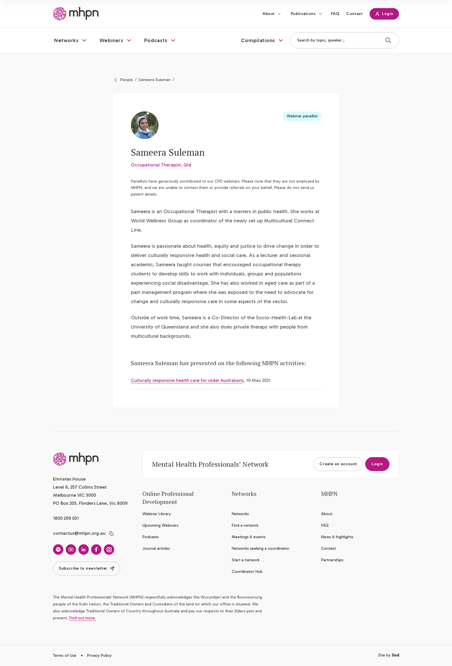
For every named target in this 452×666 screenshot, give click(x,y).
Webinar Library (156, 513)
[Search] (388, 40)
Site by (388, 655)
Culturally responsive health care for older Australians (187, 380)
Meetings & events (248, 536)
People (126, 79)
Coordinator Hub (247, 571)
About (269, 13)
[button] (71, 40)
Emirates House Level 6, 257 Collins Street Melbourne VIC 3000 (80, 487)
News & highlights (337, 536)
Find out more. (82, 618)
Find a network (245, 525)
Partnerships (332, 560)
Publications (303, 13)
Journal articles (156, 548)
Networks (240, 513)
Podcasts (150, 536)
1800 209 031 (66, 518)
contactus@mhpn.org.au (79, 533)
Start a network (245, 560)
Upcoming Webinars (160, 525)
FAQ (335, 13)
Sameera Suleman (155, 79)
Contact (354, 13)
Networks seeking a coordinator (260, 548)
